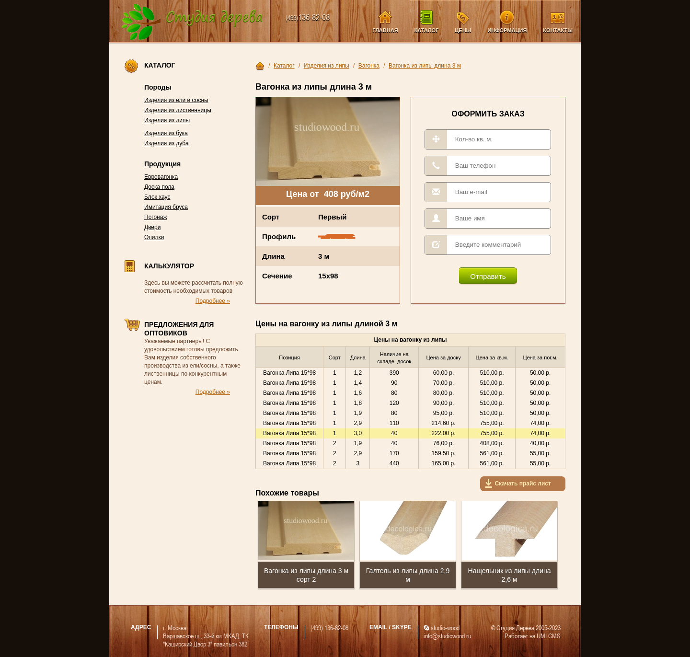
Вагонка (369, 65)
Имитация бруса (166, 207)
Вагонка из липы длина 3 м (425, 65)
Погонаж (155, 217)
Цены (463, 30)
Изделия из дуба (166, 143)
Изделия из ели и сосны (176, 100)
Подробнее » (213, 301)
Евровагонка (161, 176)
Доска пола (159, 187)
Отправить (488, 276)
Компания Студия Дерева (192, 22)
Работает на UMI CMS (533, 636)
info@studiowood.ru (447, 636)
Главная (385, 30)
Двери (152, 227)
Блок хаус (157, 197)
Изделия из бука (166, 133)
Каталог (426, 30)
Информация (507, 30)
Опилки (154, 237)
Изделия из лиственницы (177, 110)
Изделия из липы (167, 120)
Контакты (558, 30)
